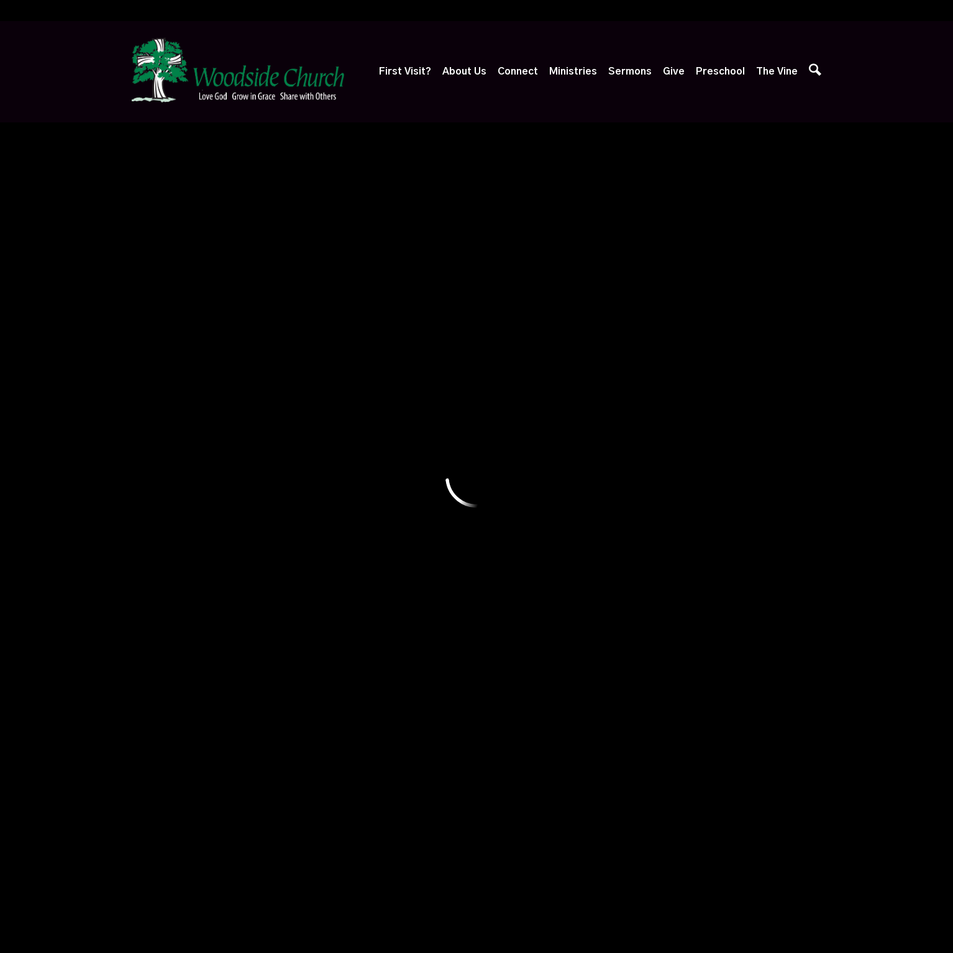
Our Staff (242, 524)
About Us (464, 71)
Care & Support (342, 581)
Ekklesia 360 (476, 919)
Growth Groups (341, 553)
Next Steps (161, 524)
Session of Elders (260, 597)
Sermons (630, 71)
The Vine (777, 71)
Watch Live (505, 496)
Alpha (321, 524)
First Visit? (405, 71)
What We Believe (259, 496)
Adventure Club (428, 496)
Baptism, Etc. (253, 626)
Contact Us (246, 654)
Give (674, 71)
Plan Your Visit (166, 496)
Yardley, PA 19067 (299, 288)
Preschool (720, 71)
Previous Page (199, 355)
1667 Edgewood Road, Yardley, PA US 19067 (422, 833)
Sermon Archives (517, 613)
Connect (518, 71)
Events (323, 496)
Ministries (573, 71)
